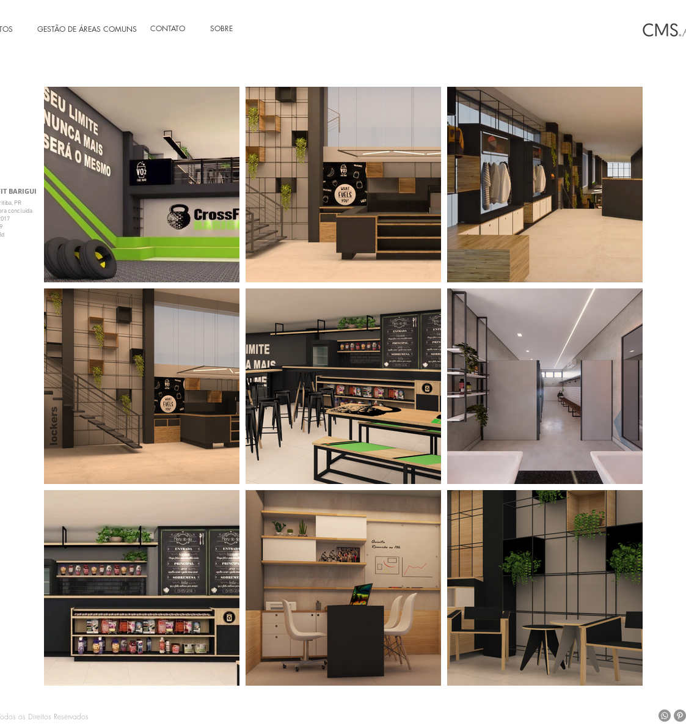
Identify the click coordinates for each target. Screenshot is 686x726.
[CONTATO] (174, 29)
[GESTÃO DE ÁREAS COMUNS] (84, 29)
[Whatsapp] (665, 716)
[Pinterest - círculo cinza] (680, 716)
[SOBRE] (234, 29)
